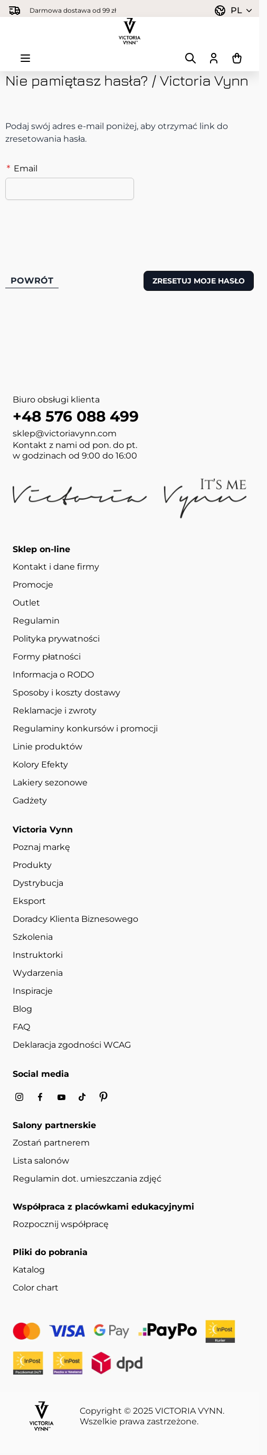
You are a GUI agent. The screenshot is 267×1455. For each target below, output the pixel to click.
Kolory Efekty (40, 764)
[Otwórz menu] (25, 58)
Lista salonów (41, 1161)
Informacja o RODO (53, 675)
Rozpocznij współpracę (61, 1224)
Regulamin (36, 621)
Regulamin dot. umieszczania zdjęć (87, 1179)
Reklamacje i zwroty (55, 711)
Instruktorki (38, 955)
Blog (22, 1009)
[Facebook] (40, 1097)
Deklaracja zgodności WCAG (72, 1045)
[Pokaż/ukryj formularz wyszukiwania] (190, 58)
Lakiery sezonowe (50, 782)
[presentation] (85, 229)
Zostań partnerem (51, 1143)
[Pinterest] (103, 1097)
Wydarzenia (38, 973)
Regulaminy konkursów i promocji (85, 729)
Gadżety (30, 800)
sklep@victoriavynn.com (65, 433)
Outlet (26, 603)
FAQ (21, 1027)
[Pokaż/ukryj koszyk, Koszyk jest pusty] (236, 58)
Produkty (32, 865)
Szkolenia (33, 937)
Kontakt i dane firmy (56, 567)
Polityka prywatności (56, 639)
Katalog (29, 1270)
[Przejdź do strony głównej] (129, 31)
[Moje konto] (213, 58)
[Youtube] (61, 1097)
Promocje (33, 585)
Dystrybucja (38, 883)
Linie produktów (47, 747)
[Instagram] (19, 1097)
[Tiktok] (82, 1097)
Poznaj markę (41, 847)
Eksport (29, 901)
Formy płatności (47, 657)
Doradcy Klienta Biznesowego (75, 919)
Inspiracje (33, 991)
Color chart (36, 1288)
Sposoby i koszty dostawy (66, 693)
